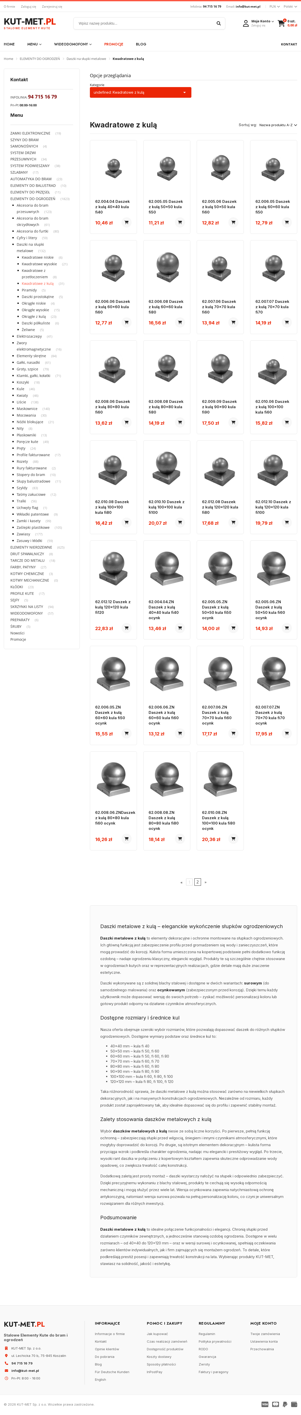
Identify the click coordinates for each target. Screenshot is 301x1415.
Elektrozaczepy (29, 336)
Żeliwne (28, 329)
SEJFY (14, 600)
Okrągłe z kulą (34, 316)
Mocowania (26, 415)
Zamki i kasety (29, 520)
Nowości (17, 633)
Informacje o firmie (110, 1335)
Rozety (22, 461)
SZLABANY (19, 172)
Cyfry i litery (27, 237)
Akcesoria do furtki (32, 231)
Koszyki (23, 382)
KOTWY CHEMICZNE (27, 573)
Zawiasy (23, 534)
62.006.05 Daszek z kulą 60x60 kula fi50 (272, 207)
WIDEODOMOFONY (73, 44)
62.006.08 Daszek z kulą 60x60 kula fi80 (166, 307)
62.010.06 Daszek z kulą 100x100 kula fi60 (272, 407)
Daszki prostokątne (38, 296)
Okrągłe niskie (34, 303)
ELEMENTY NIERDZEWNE (31, 547)
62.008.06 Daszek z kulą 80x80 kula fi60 (112, 407)
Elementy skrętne (31, 355)
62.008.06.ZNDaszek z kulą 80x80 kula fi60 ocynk (115, 819)
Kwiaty (22, 395)
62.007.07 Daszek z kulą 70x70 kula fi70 (272, 307)
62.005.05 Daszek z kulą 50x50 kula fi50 (166, 207)
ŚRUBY (16, 626)
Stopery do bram (31, 474)
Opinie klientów (107, 1350)
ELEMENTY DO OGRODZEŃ (40, 58)
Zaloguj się (28, 6)
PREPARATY (20, 619)
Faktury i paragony (213, 1373)
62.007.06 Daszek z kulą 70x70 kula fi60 (219, 307)
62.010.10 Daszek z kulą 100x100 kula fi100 (167, 507)
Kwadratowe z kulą (38, 283)
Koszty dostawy (159, 1358)
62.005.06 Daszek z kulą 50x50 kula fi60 (219, 207)
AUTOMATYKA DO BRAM (31, 178)
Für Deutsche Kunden (112, 1373)
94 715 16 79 (212, 6)
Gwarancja (207, 1358)
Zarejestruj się (52, 6)
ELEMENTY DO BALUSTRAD (33, 185)
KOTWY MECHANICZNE (29, 580)
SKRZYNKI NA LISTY (26, 606)
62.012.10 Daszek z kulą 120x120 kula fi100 (273, 507)
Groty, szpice (27, 369)
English (100, 1381)
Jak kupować (157, 1335)
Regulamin (207, 1335)
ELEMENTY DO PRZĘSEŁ (30, 192)
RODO (203, 1350)
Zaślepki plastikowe (33, 527)
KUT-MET (30, 23)
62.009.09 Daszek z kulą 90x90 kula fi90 (219, 407)
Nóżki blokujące (30, 421)
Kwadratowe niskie (38, 257)
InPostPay (154, 1373)
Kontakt (101, 1343)
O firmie (9, 6)
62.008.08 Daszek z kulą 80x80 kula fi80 (166, 407)
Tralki (21, 501)
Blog (141, 44)
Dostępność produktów (165, 1350)
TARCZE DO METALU (27, 560)
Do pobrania (104, 1358)
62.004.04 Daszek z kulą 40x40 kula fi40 (112, 207)
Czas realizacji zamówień (167, 1343)
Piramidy (29, 290)
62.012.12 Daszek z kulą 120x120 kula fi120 (113, 608)
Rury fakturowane (32, 468)
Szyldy (22, 487)
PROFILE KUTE (22, 593)
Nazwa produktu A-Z (278, 125)
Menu (34, 44)
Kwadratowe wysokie (39, 263)
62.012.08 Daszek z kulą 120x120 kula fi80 (220, 507)
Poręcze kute (27, 441)
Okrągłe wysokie (35, 309)
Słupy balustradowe (33, 481)
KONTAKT (289, 44)
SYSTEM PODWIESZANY (30, 165)
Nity (20, 428)
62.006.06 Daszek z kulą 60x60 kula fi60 (112, 307)
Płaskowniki (26, 435)
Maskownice (27, 408)
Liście (21, 402)
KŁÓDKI (16, 586)
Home (9, 44)
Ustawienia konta (264, 1343)
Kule (20, 388)
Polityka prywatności (215, 1343)
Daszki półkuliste (36, 323)
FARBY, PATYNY (23, 567)
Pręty (21, 448)
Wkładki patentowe (33, 514)
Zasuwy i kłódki (29, 540)
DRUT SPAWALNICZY (27, 553)
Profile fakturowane (33, 454)
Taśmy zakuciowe (31, 494)
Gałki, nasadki (28, 362)
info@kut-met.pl (248, 6)
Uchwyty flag (27, 507)
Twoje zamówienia (265, 1335)
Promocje (113, 44)
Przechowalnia (262, 1350)
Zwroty (204, 1365)
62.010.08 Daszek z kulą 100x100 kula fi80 (112, 507)
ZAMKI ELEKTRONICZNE (30, 133)
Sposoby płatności (161, 1365)
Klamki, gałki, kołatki (33, 375)
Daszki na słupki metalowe (86, 58)
